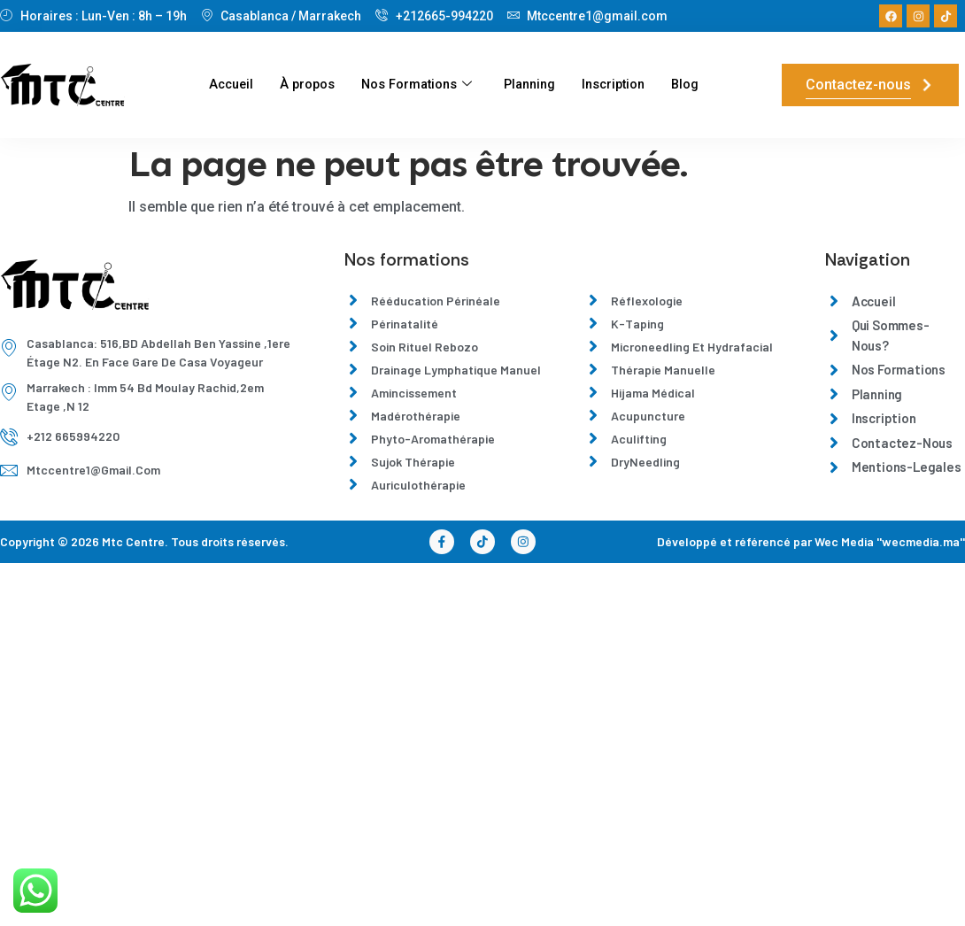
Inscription (618, 85)
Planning (531, 85)
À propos (302, 85)
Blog (693, 85)
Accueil (223, 85)
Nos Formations (414, 85)
